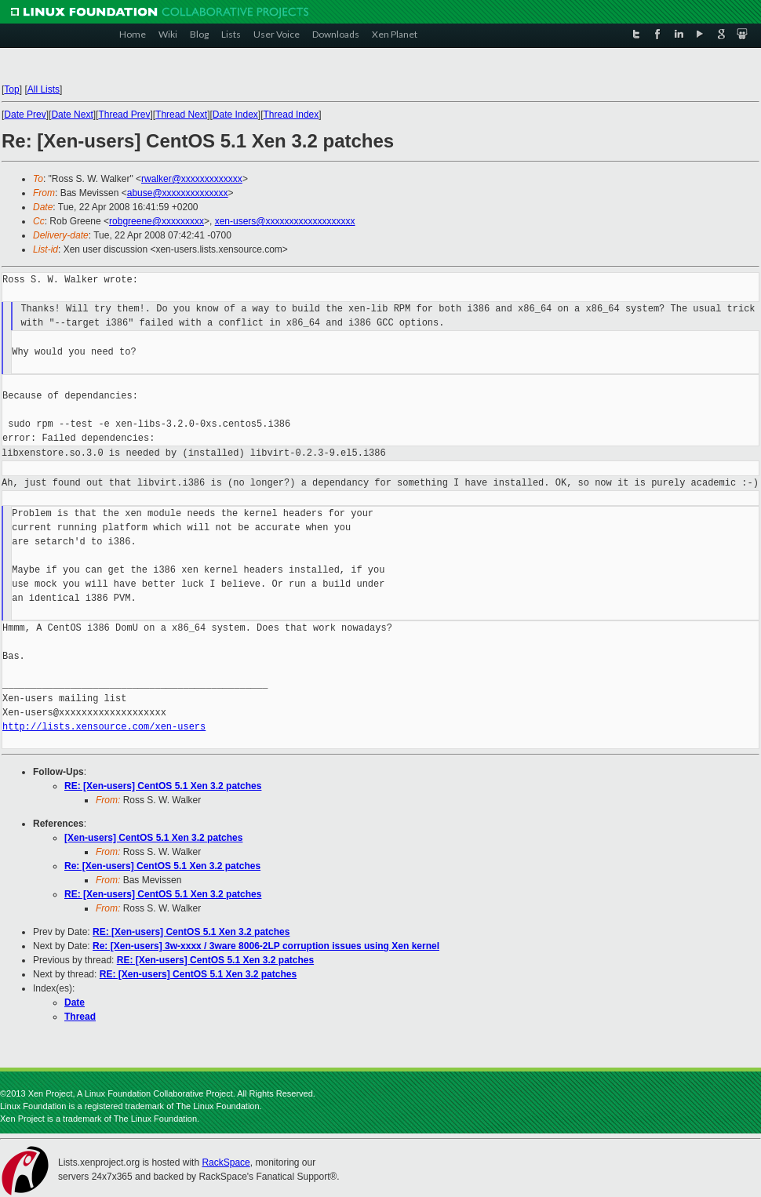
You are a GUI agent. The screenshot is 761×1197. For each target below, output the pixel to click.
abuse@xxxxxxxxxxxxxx (177, 192)
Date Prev (25, 114)
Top (11, 89)
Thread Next (181, 114)
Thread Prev (124, 114)
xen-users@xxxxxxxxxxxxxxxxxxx (285, 221)
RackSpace (225, 1162)
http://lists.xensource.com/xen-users (104, 726)
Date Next (72, 114)
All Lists (43, 89)
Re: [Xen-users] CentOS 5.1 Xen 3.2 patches (162, 865)
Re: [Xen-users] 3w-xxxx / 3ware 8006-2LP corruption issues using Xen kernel (266, 945)
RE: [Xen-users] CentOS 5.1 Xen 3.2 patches (162, 785)
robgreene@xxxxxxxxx (156, 221)
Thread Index (291, 114)
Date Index (235, 114)
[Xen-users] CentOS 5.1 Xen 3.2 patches (153, 837)
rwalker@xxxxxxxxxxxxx (191, 178)
